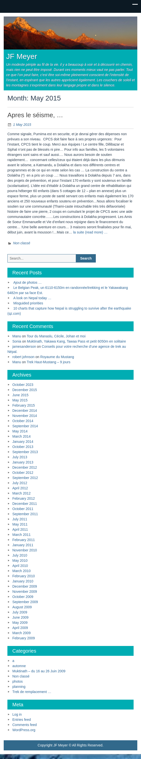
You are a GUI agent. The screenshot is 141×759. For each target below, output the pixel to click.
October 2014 (22, 421)
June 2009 (20, 617)
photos (17, 681)
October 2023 (22, 385)
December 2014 (24, 410)
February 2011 (23, 540)
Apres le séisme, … (35, 115)
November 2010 (24, 550)
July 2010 (19, 555)
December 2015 (24, 390)
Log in (17, 714)
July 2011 (19, 519)
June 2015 (20, 395)
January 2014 (22, 442)
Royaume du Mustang (57, 357)
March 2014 (21, 436)
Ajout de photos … (27, 282)
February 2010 (23, 576)
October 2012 (22, 473)
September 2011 (25, 514)
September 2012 (25, 478)
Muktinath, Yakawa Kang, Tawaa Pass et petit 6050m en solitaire (76, 341)
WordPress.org (23, 730)
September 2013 (25, 452)
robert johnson (23, 357)
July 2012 (19, 483)
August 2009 (22, 607)
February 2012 (23, 498)
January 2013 (22, 462)
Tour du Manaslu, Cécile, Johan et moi (56, 336)
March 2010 (21, 571)
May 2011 (19, 524)
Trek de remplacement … (31, 692)
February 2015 (23, 405)
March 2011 (21, 535)
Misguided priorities (28, 303)
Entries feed (21, 720)
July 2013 (19, 457)
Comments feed (24, 725)
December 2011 (24, 504)
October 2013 (22, 447)
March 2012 (21, 493)
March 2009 (21, 633)
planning (18, 687)
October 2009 (22, 597)
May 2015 (19, 400)
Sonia (16, 341)
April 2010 (20, 566)
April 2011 (20, 529)
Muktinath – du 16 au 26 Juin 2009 (38, 671)
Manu (16, 336)
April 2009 (20, 628)
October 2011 (22, 509)
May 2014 (19, 431)
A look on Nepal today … (32, 298)
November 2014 (24, 416)
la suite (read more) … (90, 232)
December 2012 (24, 467)
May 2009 (19, 623)
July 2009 (19, 612)
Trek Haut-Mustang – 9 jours (48, 362)
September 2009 (25, 602)
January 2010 (22, 581)
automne (19, 666)
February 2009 (23, 638)
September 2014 (25, 426)
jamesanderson (24, 346)
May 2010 (19, 560)
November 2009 (24, 592)
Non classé (21, 243)
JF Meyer (21, 56)
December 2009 (24, 586)
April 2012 (20, 488)
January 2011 (22, 545)
